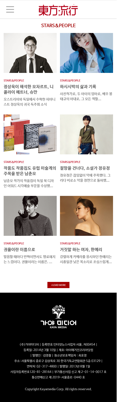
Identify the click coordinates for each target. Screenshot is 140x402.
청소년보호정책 (58, 339)
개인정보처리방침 (35, 339)
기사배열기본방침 (81, 339)
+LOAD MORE (58, 285)
